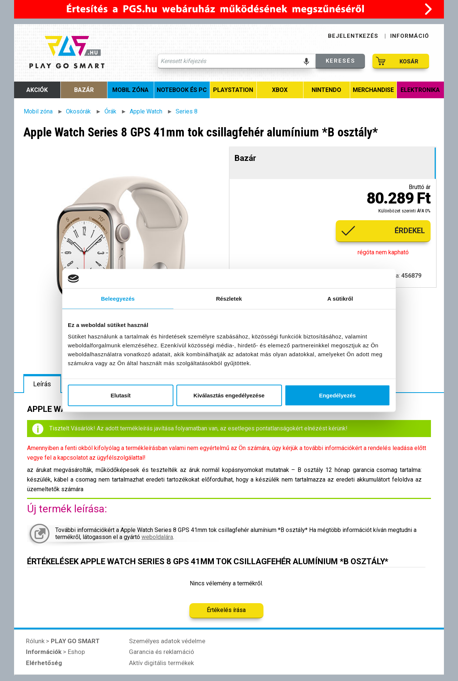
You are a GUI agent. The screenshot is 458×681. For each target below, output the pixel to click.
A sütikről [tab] (340, 298)
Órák (110, 111)
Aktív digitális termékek (161, 663)
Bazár (84, 89)
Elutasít (120, 395)
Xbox (280, 89)
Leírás (42, 384)
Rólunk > (63, 641)
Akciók (37, 89)
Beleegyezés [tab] (118, 298)
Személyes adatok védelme (167, 641)
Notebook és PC (182, 89)
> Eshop (55, 651)
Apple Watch (146, 111)
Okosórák (78, 111)
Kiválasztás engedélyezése (229, 395)
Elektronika (420, 89)
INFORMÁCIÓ (409, 36)
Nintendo (326, 89)
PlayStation (233, 89)
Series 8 (187, 111)
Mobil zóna (130, 89)
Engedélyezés (337, 395)
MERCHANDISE (373, 89)
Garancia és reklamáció (161, 651)
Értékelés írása (226, 610)
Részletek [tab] (229, 298)
